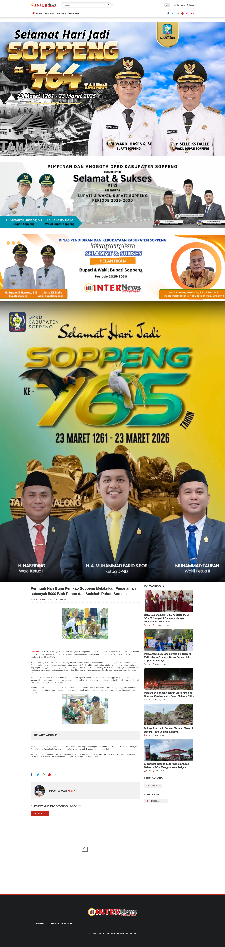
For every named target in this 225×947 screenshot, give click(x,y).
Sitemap (179, 5)
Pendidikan (154, 785)
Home (37, 13)
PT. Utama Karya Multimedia (122, 933)
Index (190, 5)
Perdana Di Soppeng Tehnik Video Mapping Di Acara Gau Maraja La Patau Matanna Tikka (169, 694)
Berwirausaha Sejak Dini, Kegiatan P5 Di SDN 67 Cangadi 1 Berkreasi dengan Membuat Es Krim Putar (166, 618)
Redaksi (49, 13)
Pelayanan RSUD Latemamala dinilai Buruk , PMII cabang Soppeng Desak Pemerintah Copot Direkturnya (168, 657)
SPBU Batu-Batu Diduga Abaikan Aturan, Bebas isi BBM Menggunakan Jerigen (167, 766)
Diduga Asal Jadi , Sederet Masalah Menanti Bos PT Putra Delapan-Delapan (168, 730)
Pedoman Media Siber (68, 13)
